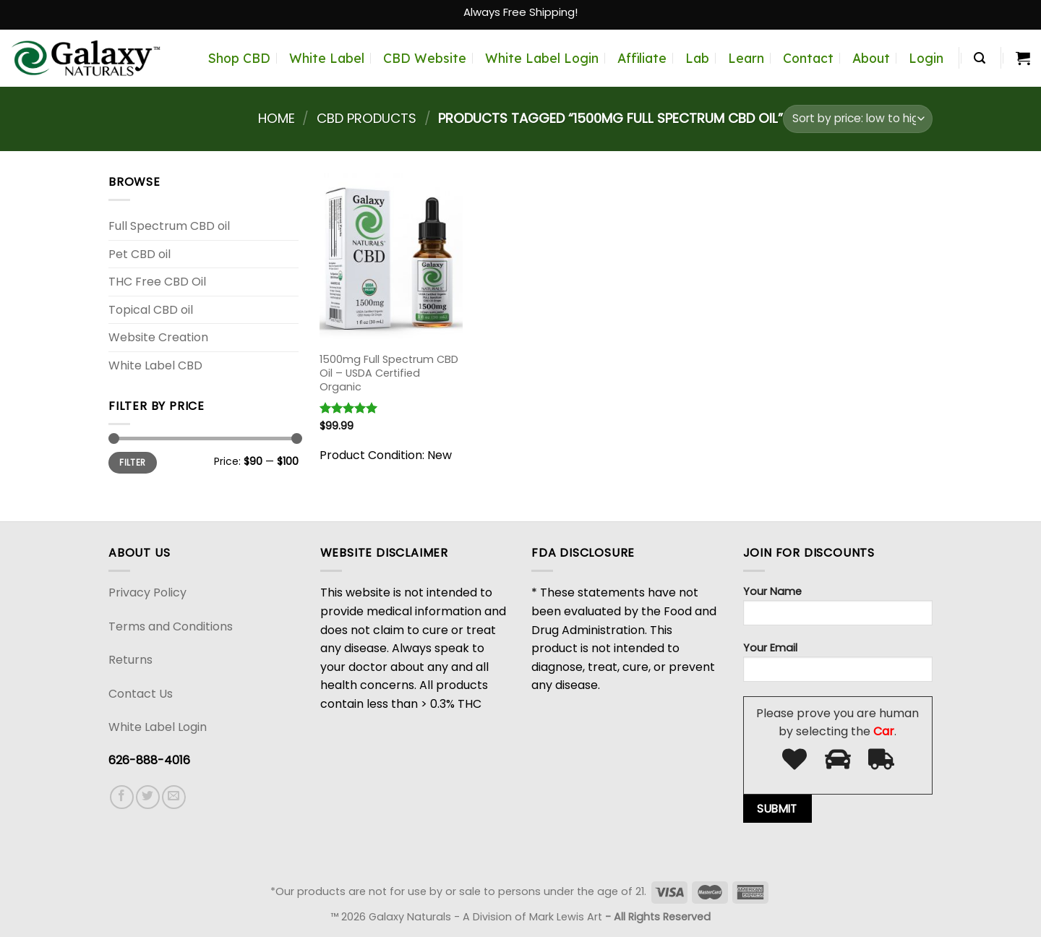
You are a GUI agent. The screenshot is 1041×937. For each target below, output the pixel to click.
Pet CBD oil (139, 254)
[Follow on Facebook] (122, 797)
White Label (326, 58)
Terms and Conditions (170, 626)
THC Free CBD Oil (157, 281)
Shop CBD (239, 58)
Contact (808, 58)
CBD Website (424, 58)
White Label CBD (155, 365)
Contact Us (140, 693)
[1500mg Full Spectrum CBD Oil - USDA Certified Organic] (391, 258)
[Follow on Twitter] (148, 797)
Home (276, 118)
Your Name (838, 610)
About (871, 58)
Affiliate (642, 58)
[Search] (979, 58)
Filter (132, 463)
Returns (130, 659)
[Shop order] (858, 119)
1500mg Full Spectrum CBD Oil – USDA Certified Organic (389, 373)
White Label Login (542, 58)
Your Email (838, 666)
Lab (697, 58)
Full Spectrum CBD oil (169, 226)
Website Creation (158, 337)
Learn (746, 58)
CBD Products (366, 118)
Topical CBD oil (150, 309)
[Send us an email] (174, 797)
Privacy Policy (147, 592)
